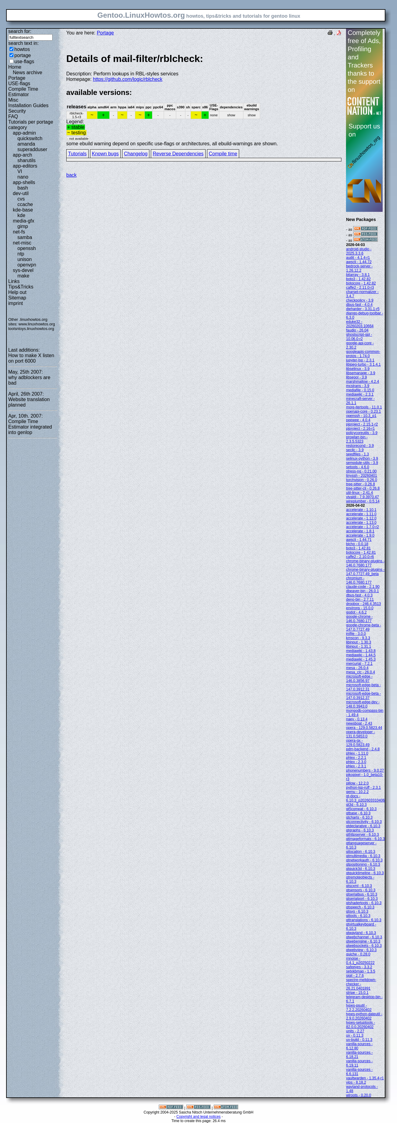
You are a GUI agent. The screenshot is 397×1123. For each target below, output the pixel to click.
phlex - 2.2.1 (356, 757)
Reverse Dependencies (178, 153)
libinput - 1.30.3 (358, 642)
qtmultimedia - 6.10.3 (363, 856)
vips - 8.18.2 (356, 1082)
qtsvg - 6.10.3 (357, 911)
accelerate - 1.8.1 (360, 531)
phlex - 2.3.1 (356, 766)
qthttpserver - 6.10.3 (362, 834)
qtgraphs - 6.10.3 (360, 830)
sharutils (26, 160)
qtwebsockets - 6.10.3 (364, 946)
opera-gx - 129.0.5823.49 (358, 742)
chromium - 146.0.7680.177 (358, 580)
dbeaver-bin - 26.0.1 (362, 591)
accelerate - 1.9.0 (360, 535)
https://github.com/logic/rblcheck (127, 79)
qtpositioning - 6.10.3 (363, 864)
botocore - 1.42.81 (361, 552)
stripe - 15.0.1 (357, 993)
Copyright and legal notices (199, 1116)
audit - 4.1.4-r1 (358, 257)
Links (14, 281)
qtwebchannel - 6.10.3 (364, 937)
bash (22, 187)
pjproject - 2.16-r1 (360, 428)
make (23, 275)
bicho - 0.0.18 (357, 544)
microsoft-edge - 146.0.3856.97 (359, 678)
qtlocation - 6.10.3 (360, 851)
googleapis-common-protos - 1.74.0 (363, 354)
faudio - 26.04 (357, 330)
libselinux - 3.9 (358, 369)
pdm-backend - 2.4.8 (363, 749)
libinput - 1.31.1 (358, 646)
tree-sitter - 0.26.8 (360, 484)
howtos (22, 49)
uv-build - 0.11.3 (359, 1040)
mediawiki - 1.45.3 (361, 659)
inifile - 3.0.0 (356, 634)
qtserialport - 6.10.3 (361, 899)
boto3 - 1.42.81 (358, 548)
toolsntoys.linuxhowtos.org (31, 328)
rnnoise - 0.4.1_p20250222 (360, 960)
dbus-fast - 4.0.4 (359, 304)
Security (17, 111)
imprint (15, 303)
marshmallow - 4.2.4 (362, 381)
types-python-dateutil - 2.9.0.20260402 (364, 1016)
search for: (19, 31)
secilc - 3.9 (354, 450)
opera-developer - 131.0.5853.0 (360, 734)
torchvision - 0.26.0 (361, 480)
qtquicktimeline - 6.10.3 (365, 873)
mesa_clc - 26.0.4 (360, 672)
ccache (25, 204)
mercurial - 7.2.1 (359, 663)
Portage (16, 78)
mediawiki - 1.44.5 (361, 655)
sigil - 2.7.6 (355, 975)
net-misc (22, 242)
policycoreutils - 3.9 (361, 433)
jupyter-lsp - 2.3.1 (360, 360)
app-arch (22, 155)
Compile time (223, 153)
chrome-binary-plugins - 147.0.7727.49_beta (365, 571)
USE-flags (19, 83)
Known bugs (105, 153)
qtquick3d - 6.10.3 (360, 869)
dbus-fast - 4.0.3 (359, 595)
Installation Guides (28, 105)
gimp (22, 226)
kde (21, 215)
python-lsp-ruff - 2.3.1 (363, 787)
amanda (26, 144)
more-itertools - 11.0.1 (364, 407)
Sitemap (17, 297)
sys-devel (23, 270)
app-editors (25, 165)
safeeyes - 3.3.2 (359, 967)
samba (24, 237)
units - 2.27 (355, 1031)
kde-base (23, 209)
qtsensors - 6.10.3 (360, 890)
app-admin (24, 133)
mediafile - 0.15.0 (360, 390)
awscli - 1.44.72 (358, 262)
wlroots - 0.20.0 (358, 1095)
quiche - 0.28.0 (358, 954)
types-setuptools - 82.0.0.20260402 (360, 1024)
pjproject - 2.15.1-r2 (362, 424)
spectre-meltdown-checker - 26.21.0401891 (361, 984)
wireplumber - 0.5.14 (362, 501)
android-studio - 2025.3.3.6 (358, 251)
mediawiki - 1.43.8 (361, 651)
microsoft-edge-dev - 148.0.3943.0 (363, 704)
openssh (26, 248)
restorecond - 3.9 (360, 446)
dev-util (21, 193)
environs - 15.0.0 (359, 608)
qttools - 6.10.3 (358, 916)
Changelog (136, 153)
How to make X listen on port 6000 (31, 358)
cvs (21, 198)
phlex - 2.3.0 (356, 762)
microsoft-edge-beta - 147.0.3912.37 (363, 695)
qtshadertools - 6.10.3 (363, 903)
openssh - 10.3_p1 (361, 416)
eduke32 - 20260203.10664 (359, 324)
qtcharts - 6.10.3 (359, 817)
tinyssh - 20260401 (361, 475)
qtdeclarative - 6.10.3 (363, 826)
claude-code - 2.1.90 (362, 587)
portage (22, 55)
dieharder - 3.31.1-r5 (362, 309)
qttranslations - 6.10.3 (363, 920)
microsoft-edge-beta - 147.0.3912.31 (363, 687)
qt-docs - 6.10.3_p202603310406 (365, 798)
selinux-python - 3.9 (362, 458)
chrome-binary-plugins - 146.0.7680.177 (365, 563)
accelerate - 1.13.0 (361, 522)
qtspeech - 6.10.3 (360, 907)
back (71, 175)
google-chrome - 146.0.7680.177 (359, 618)
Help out (17, 292)
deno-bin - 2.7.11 (360, 599)
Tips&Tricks (20, 286)
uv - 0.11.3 (354, 1035)
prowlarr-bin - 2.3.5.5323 (357, 439)
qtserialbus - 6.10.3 (361, 894)
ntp (20, 253)
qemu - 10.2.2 (357, 792)
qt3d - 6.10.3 (356, 804)
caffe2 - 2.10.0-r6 (360, 557)
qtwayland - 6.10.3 (361, 933)
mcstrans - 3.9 (357, 386)
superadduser (32, 149)
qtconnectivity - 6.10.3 (364, 822)
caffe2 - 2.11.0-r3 (360, 287)
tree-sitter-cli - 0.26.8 (363, 488)
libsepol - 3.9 (356, 377)
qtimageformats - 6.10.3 (365, 839)
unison (24, 259)
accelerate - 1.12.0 (361, 518)
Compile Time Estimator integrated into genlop (30, 427)
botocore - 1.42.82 (361, 283)
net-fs (19, 231)
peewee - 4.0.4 (358, 420)
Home (14, 67)
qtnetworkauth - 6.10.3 (364, 860)
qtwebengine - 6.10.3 (363, 941)
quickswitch (29, 138)
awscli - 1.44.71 (358, 540)
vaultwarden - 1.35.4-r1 (365, 1078)
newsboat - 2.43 (359, 723)
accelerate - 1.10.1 (361, 510)
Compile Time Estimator (23, 91)
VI (19, 171)
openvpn (26, 264)
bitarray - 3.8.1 (358, 275)
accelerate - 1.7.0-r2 (362, 527)
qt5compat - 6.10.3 (361, 809)
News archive (27, 72)
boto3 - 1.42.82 (358, 279)
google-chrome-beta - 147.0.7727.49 (363, 627)
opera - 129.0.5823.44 (364, 728)
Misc (13, 100)
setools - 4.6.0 (357, 467)
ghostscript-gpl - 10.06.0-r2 (359, 336)
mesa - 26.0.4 (357, 668)
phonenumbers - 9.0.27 (365, 770)
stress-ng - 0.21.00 (361, 471)
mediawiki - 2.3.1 (359, 394)
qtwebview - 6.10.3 (361, 950)
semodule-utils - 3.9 (362, 463)
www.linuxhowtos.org (36, 324)
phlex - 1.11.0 (357, 753)
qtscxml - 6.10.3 (359, 886)
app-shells (24, 182)
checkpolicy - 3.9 (359, 300)
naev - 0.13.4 (356, 719)
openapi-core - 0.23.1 (363, 411)
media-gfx (23, 220)
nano (22, 176)
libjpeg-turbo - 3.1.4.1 (363, 364)
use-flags (24, 61)
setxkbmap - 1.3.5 (360, 971)
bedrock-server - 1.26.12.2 (359, 268)
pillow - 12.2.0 (357, 783)
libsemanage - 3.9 (360, 373)
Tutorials (77, 153)
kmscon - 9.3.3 (358, 638)
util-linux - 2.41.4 (359, 493)
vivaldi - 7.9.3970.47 (362, 497)
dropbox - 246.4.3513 (363, 604)
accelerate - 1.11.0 (361, 514)
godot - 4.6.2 (356, 612)
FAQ (13, 116)
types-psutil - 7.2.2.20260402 (358, 1007)
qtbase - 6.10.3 (358, 813)
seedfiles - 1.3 (357, 454)
